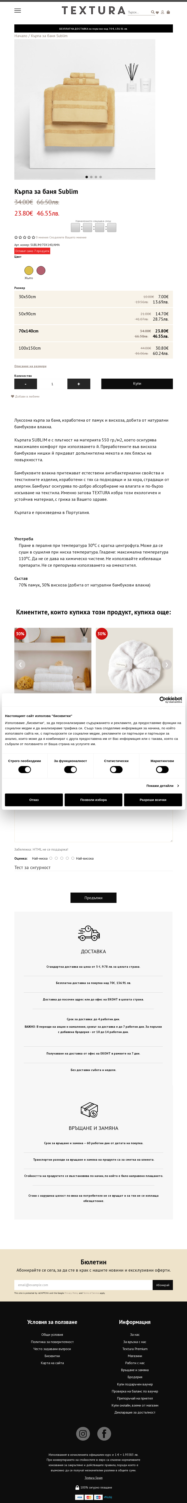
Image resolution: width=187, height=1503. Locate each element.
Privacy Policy (71, 1294)
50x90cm (93, 317)
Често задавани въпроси (52, 1349)
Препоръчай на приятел (135, 1399)
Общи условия (52, 1335)
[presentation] (20, 665)
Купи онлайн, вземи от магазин (134, 1406)
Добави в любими (25, 397)
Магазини (135, 1357)
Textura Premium (135, 1349)
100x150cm (93, 351)
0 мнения (42, 237)
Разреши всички (153, 800)
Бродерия (135, 1378)
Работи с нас (135, 1364)
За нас (135, 1335)
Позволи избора (93, 800)
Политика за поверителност (52, 1342)
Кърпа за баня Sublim (49, 35)
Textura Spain (94, 1479)
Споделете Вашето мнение (68, 237)
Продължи (93, 898)
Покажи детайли (160, 786)
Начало (20, 35)
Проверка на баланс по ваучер (135, 1392)
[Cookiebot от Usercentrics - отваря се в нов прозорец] (162, 700)
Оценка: (21, 859)
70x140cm (93, 334)
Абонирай (162, 1286)
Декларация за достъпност (135, 1413)
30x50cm (93, 300)
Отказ (34, 800)
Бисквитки (52, 1357)
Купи (137, 384)
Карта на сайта (52, 1364)
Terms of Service (91, 1294)
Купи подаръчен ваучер (135, 1385)
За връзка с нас (134, 1342)
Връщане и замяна (135, 1371)
